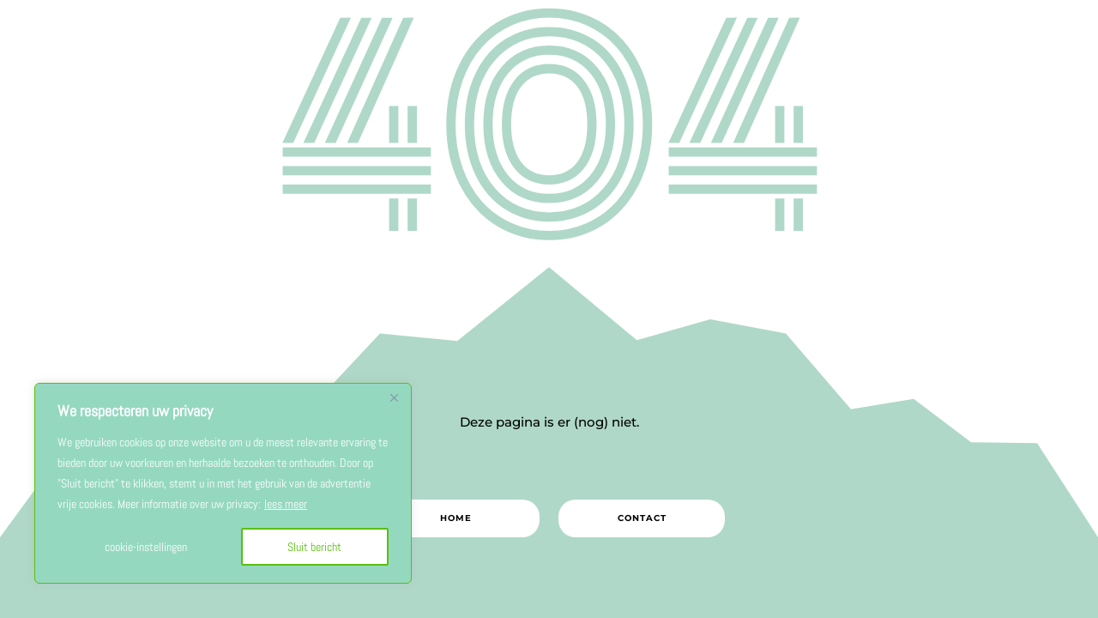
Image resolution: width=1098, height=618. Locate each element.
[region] (223, 483)
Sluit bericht (314, 546)
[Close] (393, 397)
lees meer (285, 504)
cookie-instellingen (146, 546)
